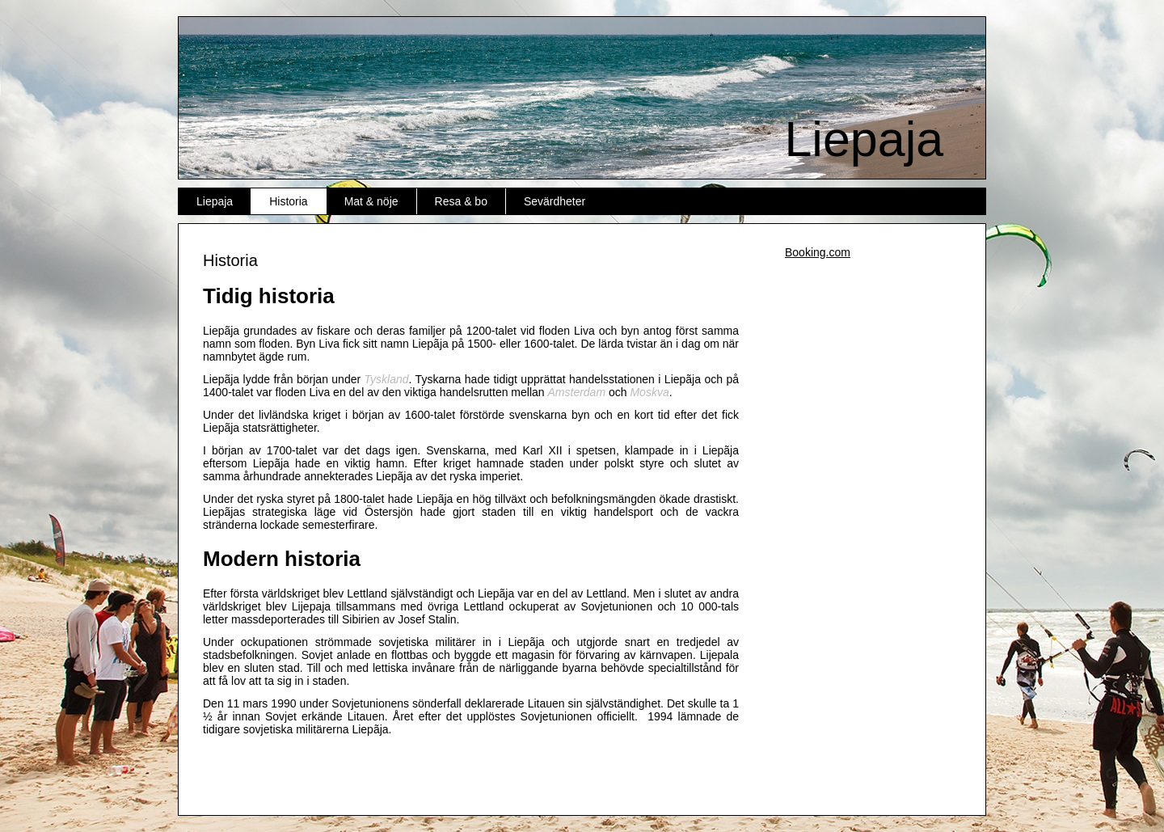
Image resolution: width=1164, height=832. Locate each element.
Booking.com (817, 252)
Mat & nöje (371, 201)
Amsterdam (577, 392)
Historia (288, 201)
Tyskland (387, 379)
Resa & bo (461, 201)
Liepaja (863, 139)
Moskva (649, 392)
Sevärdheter (554, 201)
